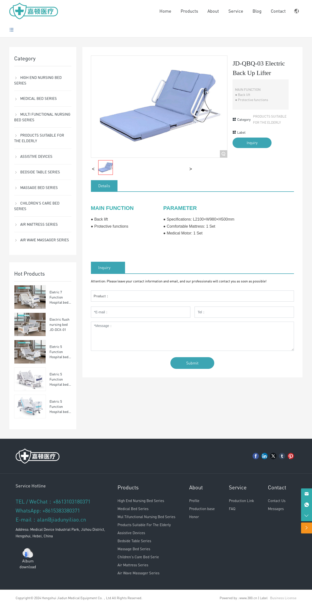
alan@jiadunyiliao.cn (61, 519)
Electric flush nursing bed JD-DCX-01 (59, 324)
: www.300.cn (247, 598)
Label (264, 598)
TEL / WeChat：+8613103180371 (53, 501)
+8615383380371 (61, 510)
